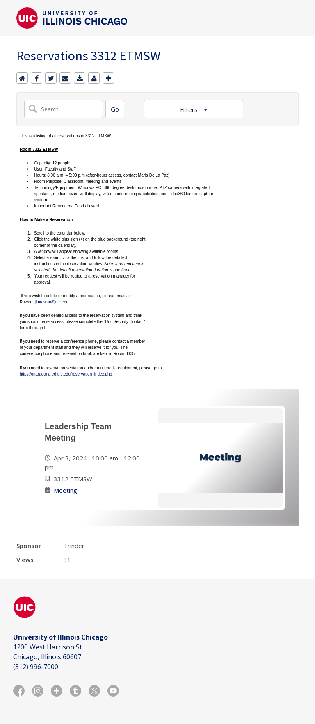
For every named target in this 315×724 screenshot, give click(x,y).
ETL (47, 328)
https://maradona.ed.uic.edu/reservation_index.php (66, 374)
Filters (189, 109)
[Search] (114, 109)
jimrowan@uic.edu (51, 302)
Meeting (65, 490)
